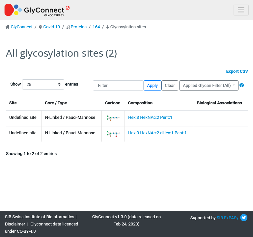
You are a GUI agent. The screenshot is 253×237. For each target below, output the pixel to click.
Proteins (79, 26)
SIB (220, 217)
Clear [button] (170, 85)
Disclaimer (15, 224)
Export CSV (237, 71)
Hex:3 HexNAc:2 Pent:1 (150, 117)
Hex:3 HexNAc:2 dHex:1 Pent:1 (157, 132)
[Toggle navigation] (241, 10)
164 (96, 26)
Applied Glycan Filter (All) (207, 85)
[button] (241, 85)
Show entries (31, 84)
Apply (152, 85)
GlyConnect (21, 26)
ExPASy (231, 217)
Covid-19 (51, 26)
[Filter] (118, 85)
